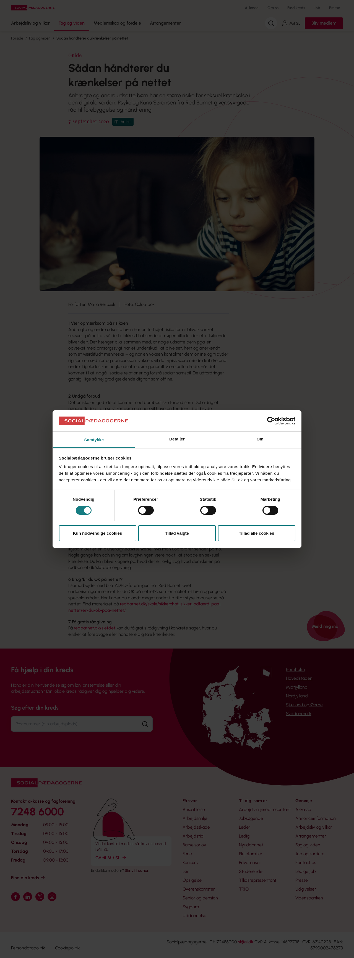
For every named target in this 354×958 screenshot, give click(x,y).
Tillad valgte (177, 533)
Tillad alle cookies (256, 533)
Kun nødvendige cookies (97, 533)
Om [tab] (259, 439)
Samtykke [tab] (94, 439)
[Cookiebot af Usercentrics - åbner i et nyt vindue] (271, 421)
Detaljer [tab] (177, 439)
